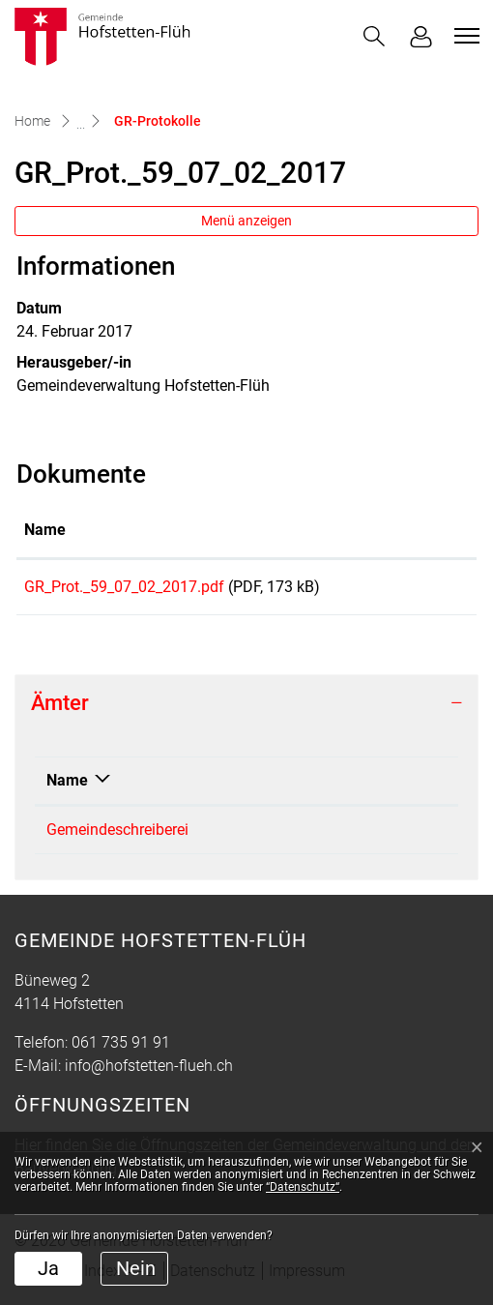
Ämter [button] (60, 709)
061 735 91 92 (349, 836)
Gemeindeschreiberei (117, 836)
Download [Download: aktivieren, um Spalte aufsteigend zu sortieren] (411, 529)
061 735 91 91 (121, 1049)
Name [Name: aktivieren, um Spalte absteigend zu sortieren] (67, 787)
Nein (136, 1268)
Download (422, 590)
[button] (374, 36)
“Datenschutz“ (302, 1187)
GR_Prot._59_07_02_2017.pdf (124, 587)
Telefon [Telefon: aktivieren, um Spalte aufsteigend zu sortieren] (326, 787)
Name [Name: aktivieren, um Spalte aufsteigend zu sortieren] (45, 529)
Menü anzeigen (246, 220)
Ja (48, 1268)
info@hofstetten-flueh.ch (149, 1072)
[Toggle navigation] (464, 35)
